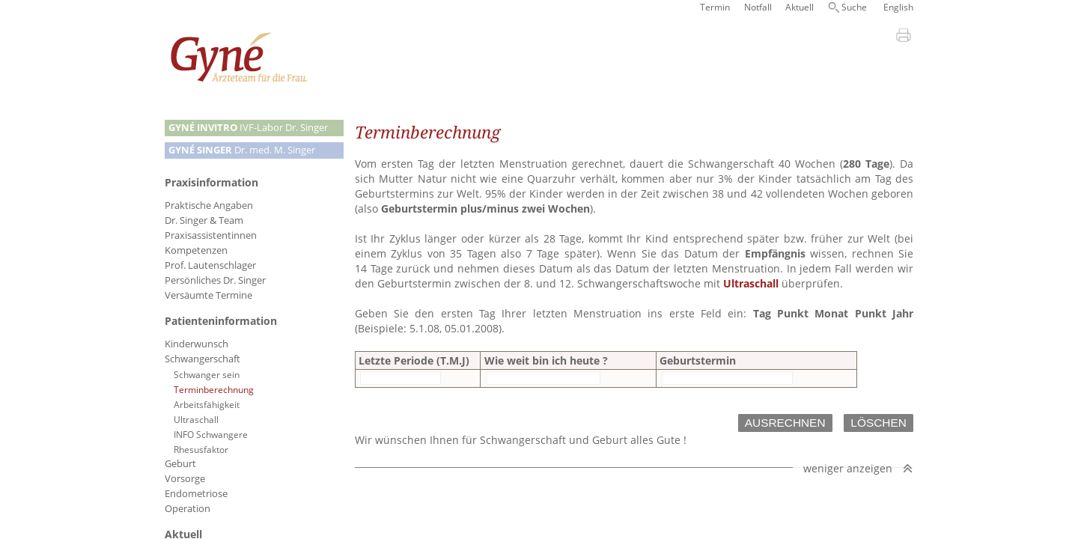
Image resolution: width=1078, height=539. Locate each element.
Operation (187, 508)
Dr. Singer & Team (204, 220)
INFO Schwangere (211, 434)
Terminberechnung (214, 389)
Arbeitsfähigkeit (207, 404)
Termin (715, 7)
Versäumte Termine (208, 295)
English (898, 7)
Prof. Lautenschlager (210, 265)
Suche (854, 7)
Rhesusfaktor (201, 449)
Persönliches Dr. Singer (215, 280)
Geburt (180, 463)
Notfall (758, 7)
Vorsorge (185, 478)
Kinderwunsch (196, 344)
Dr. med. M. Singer (241, 150)
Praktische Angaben (209, 205)
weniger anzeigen (847, 453)
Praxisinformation (211, 182)
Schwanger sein (207, 374)
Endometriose (196, 493)
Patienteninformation (221, 321)
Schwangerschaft (202, 359)
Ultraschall (196, 419)
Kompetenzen (196, 250)
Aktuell (799, 7)
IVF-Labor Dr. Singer (248, 127)
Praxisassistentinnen (211, 235)
